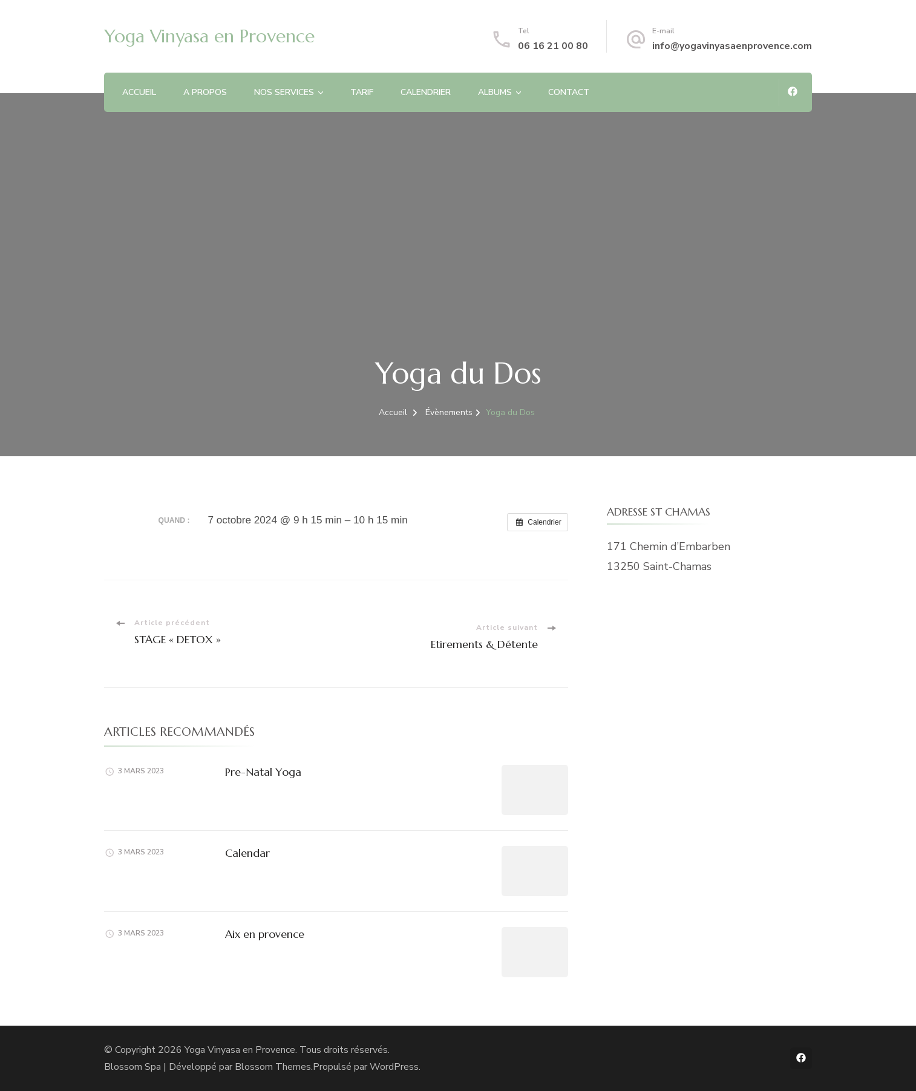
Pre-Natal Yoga (263, 772)
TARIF (361, 92)
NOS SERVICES (284, 92)
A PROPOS (205, 92)
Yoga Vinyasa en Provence (209, 36)
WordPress (394, 1066)
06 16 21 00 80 (553, 46)
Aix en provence (264, 934)
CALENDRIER (426, 92)
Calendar (247, 853)
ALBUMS (495, 92)
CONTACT (568, 92)
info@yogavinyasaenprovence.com (732, 46)
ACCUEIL (139, 92)
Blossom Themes (273, 1066)
